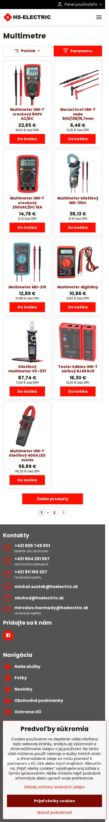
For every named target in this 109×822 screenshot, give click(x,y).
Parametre (77, 51)
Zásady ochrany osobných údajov (54, 798)
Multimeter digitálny (77, 287)
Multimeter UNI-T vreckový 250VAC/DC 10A (27, 203)
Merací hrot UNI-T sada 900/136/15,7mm (78, 114)
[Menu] (99, 17)
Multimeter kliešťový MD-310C (77, 200)
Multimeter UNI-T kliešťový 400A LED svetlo (27, 455)
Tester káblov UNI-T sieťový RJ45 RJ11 (78, 369)
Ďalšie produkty (52, 498)
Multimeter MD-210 (27, 287)
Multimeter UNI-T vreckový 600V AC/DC (27, 114)
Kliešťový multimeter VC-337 (27, 369)
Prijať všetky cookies (54, 812)
